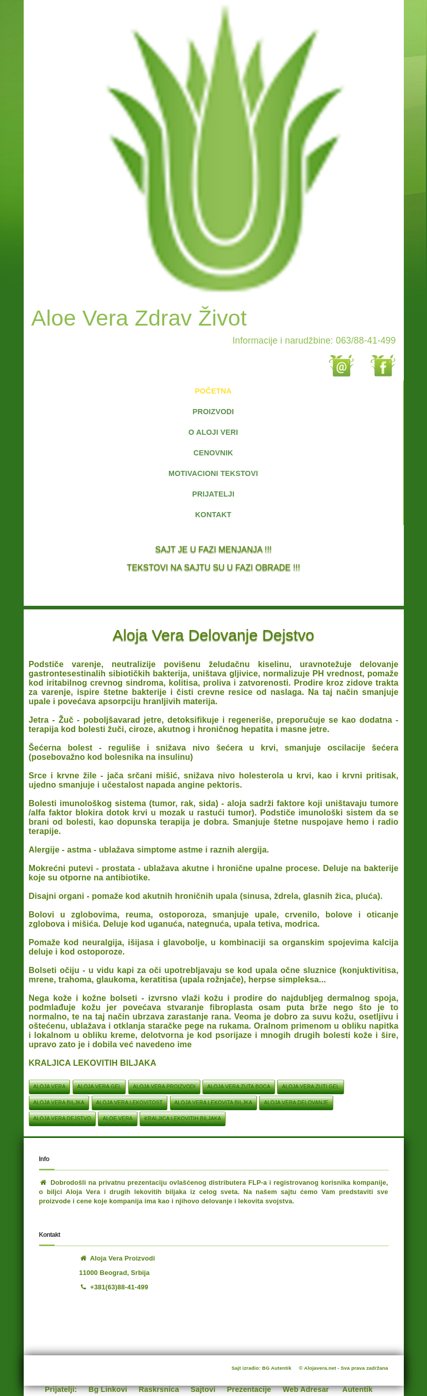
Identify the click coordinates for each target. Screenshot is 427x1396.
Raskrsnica (159, 1389)
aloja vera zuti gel (310, 1086)
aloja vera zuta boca (238, 1086)
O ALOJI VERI (213, 432)
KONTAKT (213, 514)
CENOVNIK (213, 453)
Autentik (358, 1389)
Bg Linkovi (108, 1389)
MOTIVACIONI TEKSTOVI (213, 473)
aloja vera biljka (58, 1102)
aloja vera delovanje (296, 1102)
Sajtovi (203, 1389)
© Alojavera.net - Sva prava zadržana (343, 1368)
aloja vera (49, 1086)
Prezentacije (249, 1389)
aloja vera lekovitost (129, 1102)
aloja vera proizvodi (164, 1086)
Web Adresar (306, 1389)
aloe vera (117, 1118)
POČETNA (213, 391)
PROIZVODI (213, 411)
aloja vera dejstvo (62, 1118)
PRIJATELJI (213, 494)
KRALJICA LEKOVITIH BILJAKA (182, 1118)
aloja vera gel (99, 1086)
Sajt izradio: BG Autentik (262, 1368)
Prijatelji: (61, 1389)
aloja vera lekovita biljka (213, 1102)
